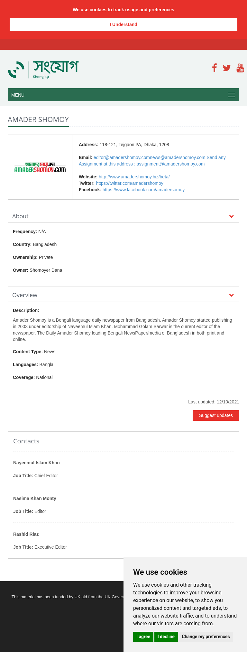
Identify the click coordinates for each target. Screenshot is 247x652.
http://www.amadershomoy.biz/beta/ (134, 176)
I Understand (123, 24)
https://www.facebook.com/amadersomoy (144, 189)
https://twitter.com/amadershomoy (129, 183)
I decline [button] (166, 636)
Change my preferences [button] (206, 636)
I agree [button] (143, 636)
